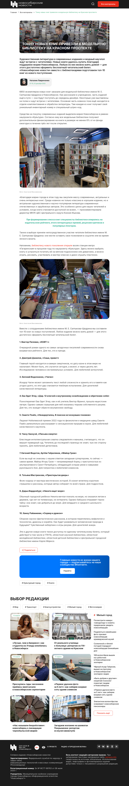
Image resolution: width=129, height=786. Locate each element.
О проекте (52, 747)
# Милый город (74, 607)
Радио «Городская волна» (73, 747)
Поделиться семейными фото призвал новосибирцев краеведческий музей (105, 635)
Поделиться (28, 550)
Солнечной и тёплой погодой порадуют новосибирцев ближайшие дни (106, 647)
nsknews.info (110, 757)
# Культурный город (31, 583)
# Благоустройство (52, 607)
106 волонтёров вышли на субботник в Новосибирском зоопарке (104, 658)
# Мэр (15, 607)
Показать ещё (103, 713)
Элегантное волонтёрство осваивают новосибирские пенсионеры (106, 703)
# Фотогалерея (95, 607)
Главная (13, 12)
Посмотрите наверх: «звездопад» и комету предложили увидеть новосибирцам (104, 624)
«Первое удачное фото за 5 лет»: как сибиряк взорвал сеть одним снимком (104, 693)
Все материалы (108, 4)
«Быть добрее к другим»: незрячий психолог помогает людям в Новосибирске (105, 682)
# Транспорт (31, 607)
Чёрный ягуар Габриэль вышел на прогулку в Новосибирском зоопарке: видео (105, 670)
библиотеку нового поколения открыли (52, 245)
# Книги (50, 583)
